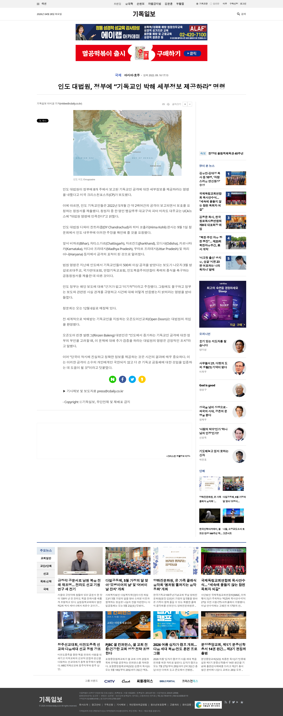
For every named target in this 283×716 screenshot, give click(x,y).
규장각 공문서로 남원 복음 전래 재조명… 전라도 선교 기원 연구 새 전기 (79, 585)
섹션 (42, 4)
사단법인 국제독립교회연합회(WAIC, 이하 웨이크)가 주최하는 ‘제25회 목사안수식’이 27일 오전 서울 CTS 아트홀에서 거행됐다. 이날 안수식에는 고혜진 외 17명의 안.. (223, 600)
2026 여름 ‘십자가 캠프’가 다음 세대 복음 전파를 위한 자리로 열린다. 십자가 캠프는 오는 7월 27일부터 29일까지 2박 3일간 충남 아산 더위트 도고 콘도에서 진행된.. (175, 664)
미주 (225, 3)
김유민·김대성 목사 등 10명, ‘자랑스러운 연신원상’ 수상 (209, 179)
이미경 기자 (53, 103)
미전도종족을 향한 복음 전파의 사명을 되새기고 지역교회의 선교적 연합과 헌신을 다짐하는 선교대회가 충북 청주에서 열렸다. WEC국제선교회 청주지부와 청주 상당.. (80, 662)
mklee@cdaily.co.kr (70, 103)
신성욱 (202, 437)
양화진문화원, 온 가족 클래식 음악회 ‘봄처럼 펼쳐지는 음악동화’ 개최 (174, 585)
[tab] (46, 558)
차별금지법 (154, 4)
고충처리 (174, 704)
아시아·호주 (132, 75)
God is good (207, 385)
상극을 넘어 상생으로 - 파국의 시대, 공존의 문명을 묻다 (213, 411)
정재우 (202, 419)
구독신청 (234, 3)
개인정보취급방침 (138, 704)
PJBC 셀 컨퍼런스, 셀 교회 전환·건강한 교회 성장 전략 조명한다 (127, 649)
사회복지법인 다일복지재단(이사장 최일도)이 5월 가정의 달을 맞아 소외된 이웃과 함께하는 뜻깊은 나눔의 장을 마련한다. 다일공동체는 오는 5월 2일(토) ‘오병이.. (127, 600)
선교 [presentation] (46, 574)
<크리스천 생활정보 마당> (178, 456)
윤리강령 (186, 704)
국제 (118, 75)
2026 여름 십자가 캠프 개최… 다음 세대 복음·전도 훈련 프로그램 (175, 649)
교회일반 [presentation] (46, 558)
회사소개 (83, 704)
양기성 (202, 349)
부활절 (180, 4)
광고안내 (96, 704)
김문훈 (168, 4)
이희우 (202, 371)
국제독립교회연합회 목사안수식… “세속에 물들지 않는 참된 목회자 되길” (210, 201)
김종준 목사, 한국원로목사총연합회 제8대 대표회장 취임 (210, 223)
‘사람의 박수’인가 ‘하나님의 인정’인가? (213, 431)
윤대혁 (129, 4)
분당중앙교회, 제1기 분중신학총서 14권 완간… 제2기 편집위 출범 (223, 649)
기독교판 (203, 3)
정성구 (202, 389)
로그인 (243, 3)
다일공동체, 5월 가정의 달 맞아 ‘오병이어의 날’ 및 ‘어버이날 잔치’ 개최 (126, 585)
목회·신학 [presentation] (45, 581)
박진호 (202, 459)
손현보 (140, 4)
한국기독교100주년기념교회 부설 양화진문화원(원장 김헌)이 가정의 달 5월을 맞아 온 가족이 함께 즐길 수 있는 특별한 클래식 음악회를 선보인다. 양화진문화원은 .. (175, 600)
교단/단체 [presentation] (45, 566)
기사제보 (121, 704)
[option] (211, 490)
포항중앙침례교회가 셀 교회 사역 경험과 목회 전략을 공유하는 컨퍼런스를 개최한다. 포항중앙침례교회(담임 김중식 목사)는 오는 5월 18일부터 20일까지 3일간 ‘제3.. (127, 664)
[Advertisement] (222, 124)
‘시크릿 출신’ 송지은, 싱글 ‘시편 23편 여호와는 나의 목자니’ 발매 (210, 264)
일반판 (216, 3)
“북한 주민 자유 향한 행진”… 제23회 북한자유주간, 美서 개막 (210, 243)
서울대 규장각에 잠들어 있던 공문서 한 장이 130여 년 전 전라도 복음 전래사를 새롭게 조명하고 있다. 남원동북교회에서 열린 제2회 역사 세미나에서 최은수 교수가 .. (80, 600)
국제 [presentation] (46, 589)
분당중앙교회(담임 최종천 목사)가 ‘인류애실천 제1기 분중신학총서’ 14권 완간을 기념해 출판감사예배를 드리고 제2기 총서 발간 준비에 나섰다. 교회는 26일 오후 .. (223, 664)
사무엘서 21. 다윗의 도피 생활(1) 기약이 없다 (213, 365)
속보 (203, 153)
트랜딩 (117, 4)
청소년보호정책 (158, 704)
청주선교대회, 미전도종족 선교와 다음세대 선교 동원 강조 (79, 646)
